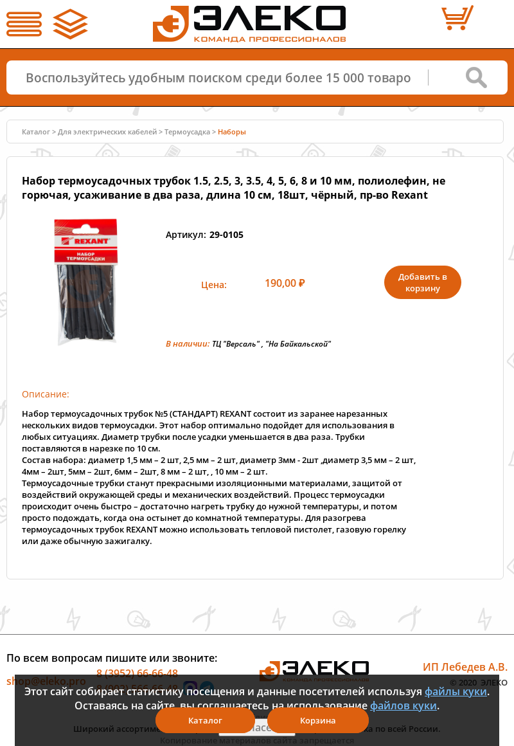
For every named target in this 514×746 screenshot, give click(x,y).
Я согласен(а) (257, 727)
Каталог (36, 131)
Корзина (318, 720)
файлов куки (403, 705)
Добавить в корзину (422, 282)
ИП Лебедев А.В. (465, 667)
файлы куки (456, 691)
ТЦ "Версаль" (236, 343)
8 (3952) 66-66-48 (137, 673)
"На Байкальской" (298, 343)
